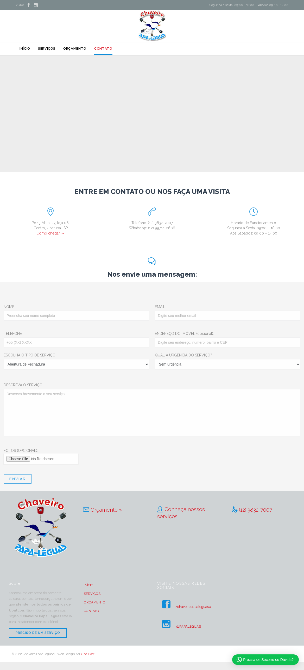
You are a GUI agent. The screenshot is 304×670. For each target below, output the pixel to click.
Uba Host (87, 654)
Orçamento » (106, 510)
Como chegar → (50, 233)
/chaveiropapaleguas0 (184, 607)
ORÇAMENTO (94, 602)
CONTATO (91, 611)
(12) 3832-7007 (255, 510)
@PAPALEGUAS (179, 626)
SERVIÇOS (92, 594)
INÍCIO (88, 585)
